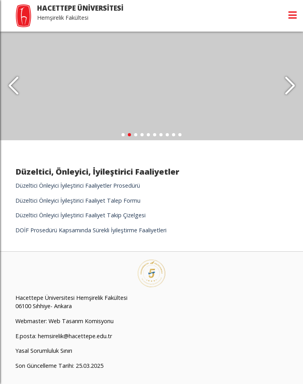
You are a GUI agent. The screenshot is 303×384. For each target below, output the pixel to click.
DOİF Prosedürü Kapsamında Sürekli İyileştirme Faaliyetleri (90, 230)
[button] (289, 86)
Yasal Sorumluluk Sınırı (43, 350)
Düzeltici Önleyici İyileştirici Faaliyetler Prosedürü (78, 185)
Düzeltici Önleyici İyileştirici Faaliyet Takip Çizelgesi (80, 215)
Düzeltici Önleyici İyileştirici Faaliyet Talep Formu (77, 200)
